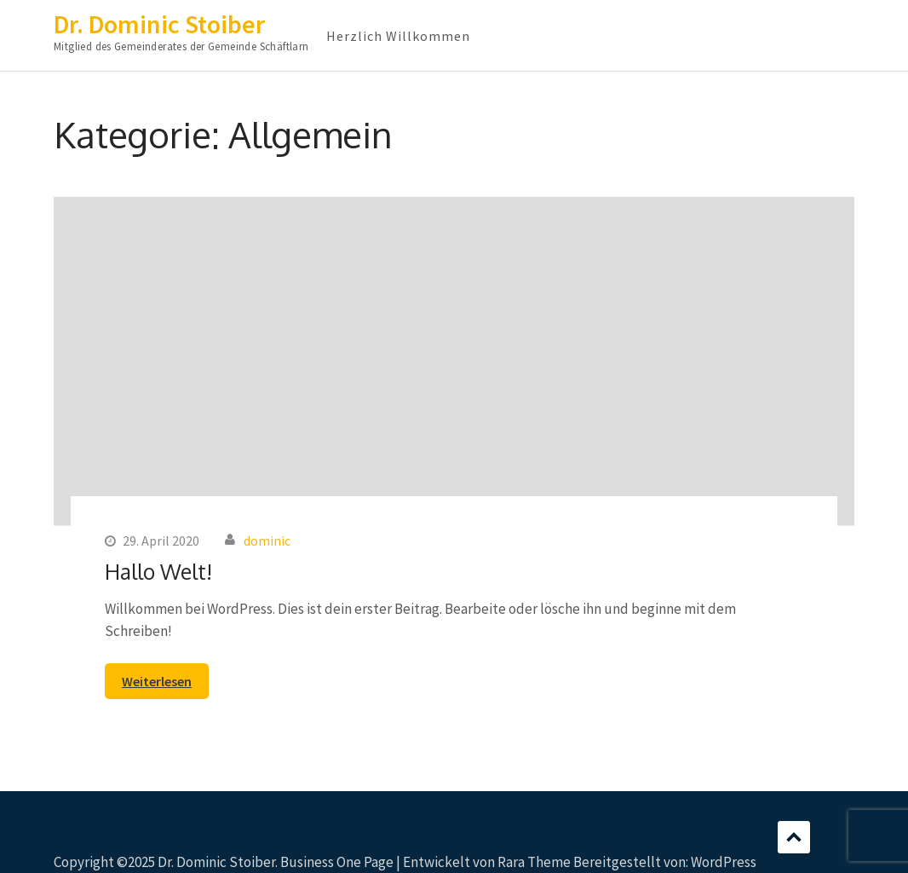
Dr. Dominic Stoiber (159, 24)
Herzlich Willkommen (398, 35)
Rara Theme (534, 862)
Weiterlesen (157, 681)
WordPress (723, 862)
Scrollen (794, 837)
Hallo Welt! (158, 571)
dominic (267, 540)
